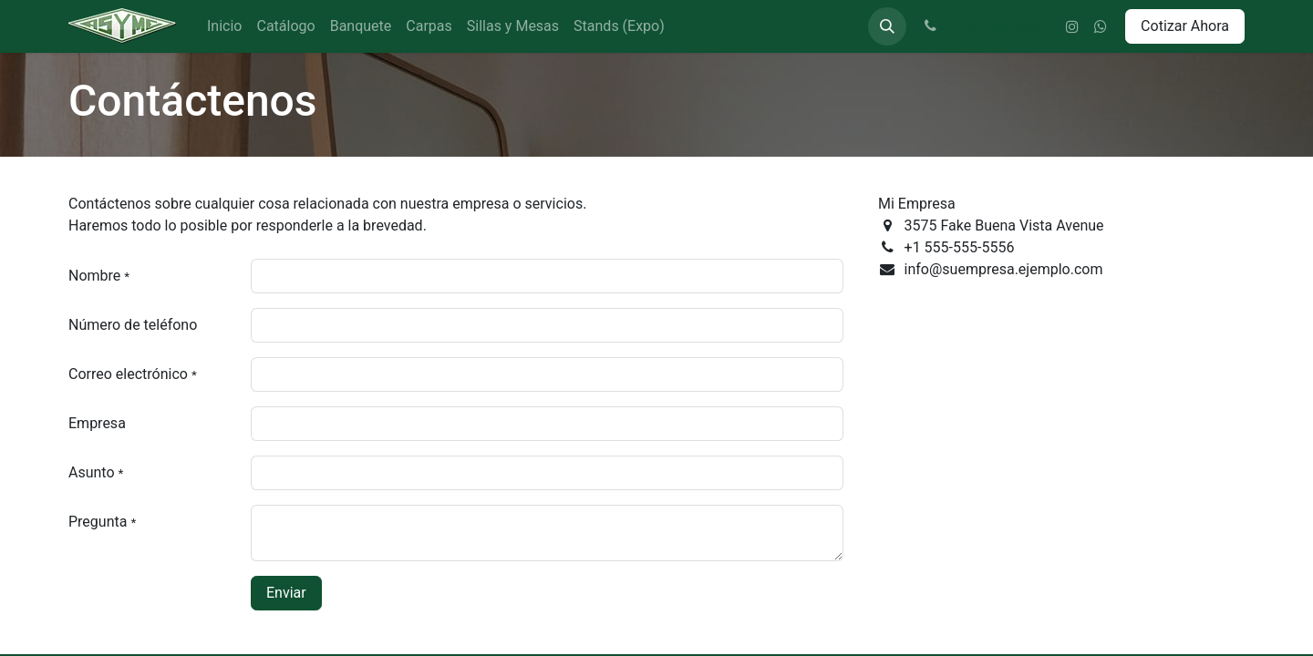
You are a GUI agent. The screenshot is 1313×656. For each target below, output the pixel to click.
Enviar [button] (286, 592)
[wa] (1101, 26)
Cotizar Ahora (1185, 26)
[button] (887, 26)
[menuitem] (224, 26)
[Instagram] (1072, 26)
